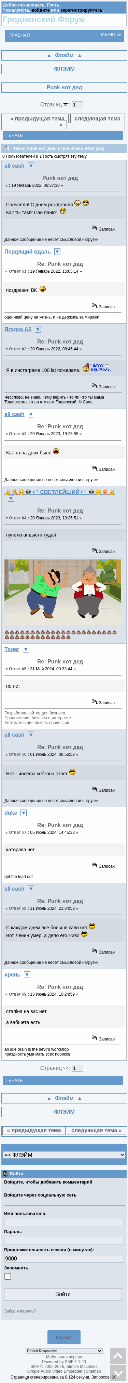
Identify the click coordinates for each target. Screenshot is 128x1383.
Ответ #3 (18, 433)
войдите (40, 10)
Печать (14, 135)
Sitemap (93, 1371)
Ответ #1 (18, 271)
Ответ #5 (18, 669)
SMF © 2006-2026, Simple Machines (63, 1366)
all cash (14, 166)
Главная (20, 35)
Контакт (64, 1337)
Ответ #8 (18, 908)
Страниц (54, 104)
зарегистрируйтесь (81, 10)
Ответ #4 (18, 518)
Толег (11, 649)
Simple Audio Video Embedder (55, 1371)
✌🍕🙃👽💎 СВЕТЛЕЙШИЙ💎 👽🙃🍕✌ (59, 492)
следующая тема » (89, 122)
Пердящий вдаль (27, 252)
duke (10, 813)
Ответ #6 (18, 754)
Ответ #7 (18, 832)
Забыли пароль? (20, 1311)
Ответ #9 (18, 994)
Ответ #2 (18, 349)
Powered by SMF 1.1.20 (64, 1361)
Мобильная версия (64, 1357)
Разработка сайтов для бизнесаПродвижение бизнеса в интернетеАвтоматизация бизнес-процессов (37, 718)
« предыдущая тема (37, 118)
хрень (12, 975)
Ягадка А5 (17, 329)
